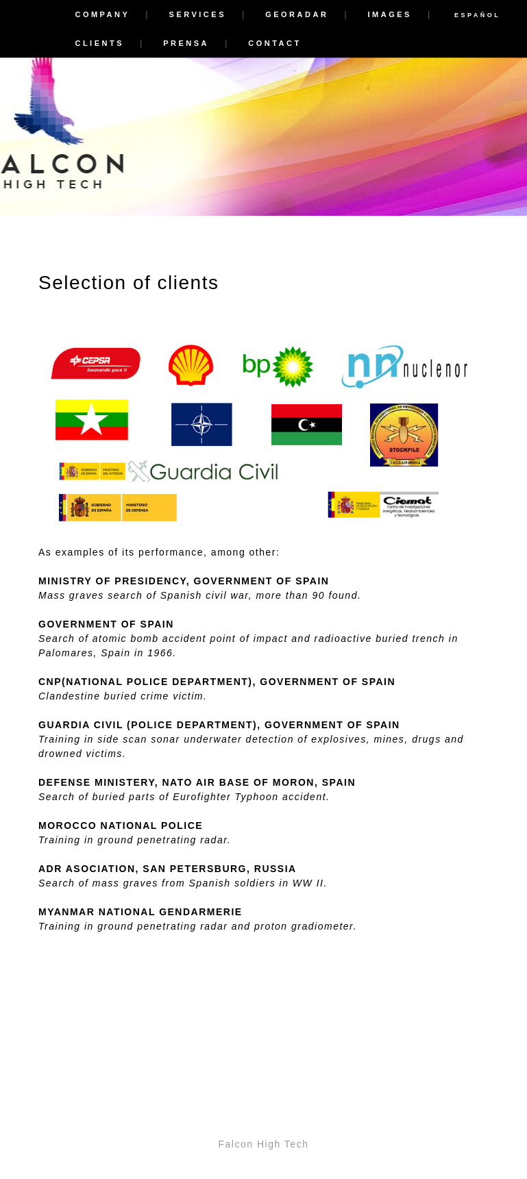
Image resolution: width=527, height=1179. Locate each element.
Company (102, 14)
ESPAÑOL (477, 15)
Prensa (186, 43)
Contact (274, 43)
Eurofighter (202, 796)
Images (390, 14)
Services (197, 14)
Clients (99, 43)
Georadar (296, 14)
